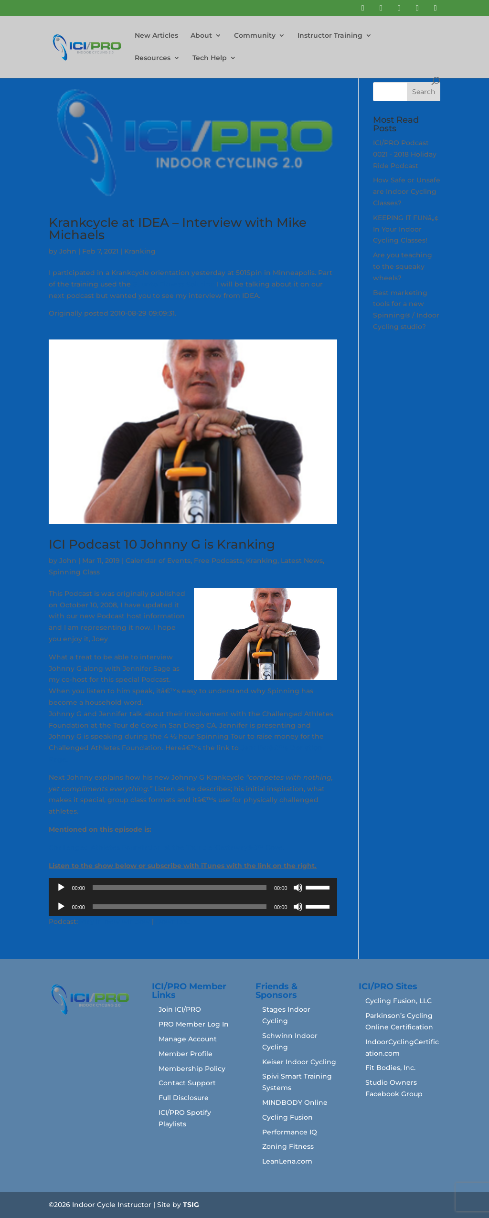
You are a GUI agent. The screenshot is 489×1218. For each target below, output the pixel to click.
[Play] (61, 887)
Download (173, 921)
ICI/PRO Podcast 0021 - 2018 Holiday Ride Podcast (404, 154)
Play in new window (115, 921)
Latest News (302, 560)
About (201, 36)
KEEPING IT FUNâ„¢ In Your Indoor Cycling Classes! (405, 229)
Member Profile (186, 1053)
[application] (193, 887)
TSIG (191, 1204)
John (67, 251)
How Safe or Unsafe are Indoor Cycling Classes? (406, 191)
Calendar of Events (158, 560)
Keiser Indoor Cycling (299, 1062)
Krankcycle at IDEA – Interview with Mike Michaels (178, 229)
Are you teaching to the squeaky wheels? (402, 266)
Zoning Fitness (288, 1146)
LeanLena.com (287, 1161)
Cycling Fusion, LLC (398, 1000)
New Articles (156, 36)
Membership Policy (192, 1068)
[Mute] (298, 887)
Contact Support (187, 1083)
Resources (152, 58)
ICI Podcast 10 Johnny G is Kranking (162, 544)
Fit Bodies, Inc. (390, 1067)
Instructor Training (330, 36)
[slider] (179, 887)
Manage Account (188, 1039)
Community (255, 36)
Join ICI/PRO (180, 1009)
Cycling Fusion (287, 1117)
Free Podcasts (218, 560)
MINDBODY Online (295, 1102)
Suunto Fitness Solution (173, 284)
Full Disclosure (184, 1097)
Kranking (140, 251)
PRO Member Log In (194, 1024)
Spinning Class (74, 572)
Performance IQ (289, 1132)
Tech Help (209, 58)
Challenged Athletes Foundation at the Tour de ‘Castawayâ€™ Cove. (166, 847)
